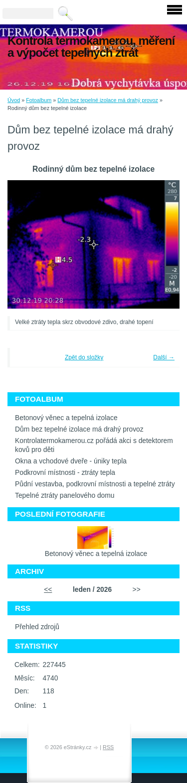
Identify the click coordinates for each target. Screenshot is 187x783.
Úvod (13, 100)
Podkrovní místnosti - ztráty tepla (65, 472)
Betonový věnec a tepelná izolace (66, 418)
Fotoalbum (38, 100)
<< (48, 589)
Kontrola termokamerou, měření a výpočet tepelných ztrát (91, 46)
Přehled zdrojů (37, 627)
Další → (164, 357)
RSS (108, 747)
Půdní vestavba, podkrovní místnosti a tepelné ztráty (95, 484)
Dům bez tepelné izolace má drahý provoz (107, 100)
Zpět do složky (84, 357)
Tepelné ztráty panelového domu (64, 495)
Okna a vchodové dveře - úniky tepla (71, 461)
